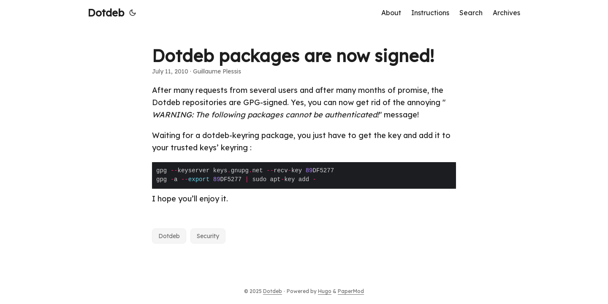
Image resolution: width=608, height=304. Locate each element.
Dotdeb (106, 12)
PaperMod (351, 291)
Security (208, 236)
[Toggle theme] (133, 12)
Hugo (324, 291)
